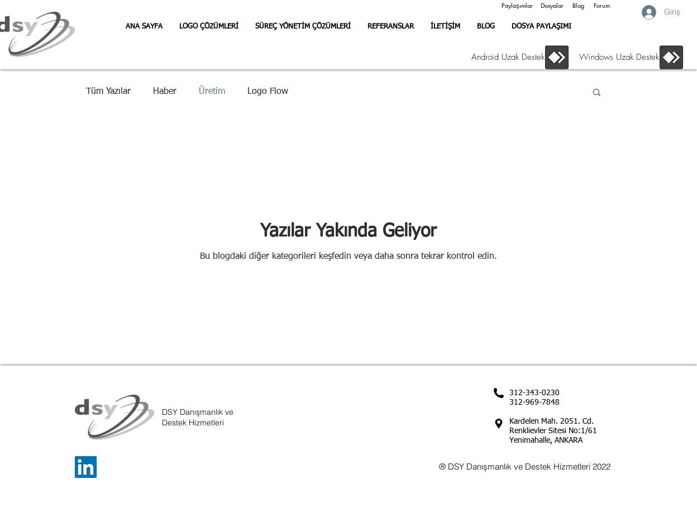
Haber (164, 91)
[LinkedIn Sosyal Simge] (86, 467)
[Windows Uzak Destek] (614, 57)
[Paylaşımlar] (517, 6)
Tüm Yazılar (108, 91)
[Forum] (601, 6)
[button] (596, 93)
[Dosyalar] (552, 6)
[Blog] (578, 6)
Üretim (212, 91)
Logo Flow (267, 91)
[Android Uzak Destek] (505, 57)
